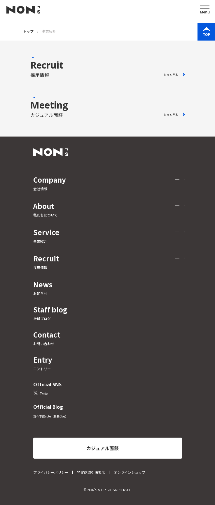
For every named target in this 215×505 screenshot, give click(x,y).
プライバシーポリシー (50, 472)
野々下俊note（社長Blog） (50, 416)
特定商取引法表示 (91, 472)
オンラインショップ (129, 472)
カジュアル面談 (102, 448)
